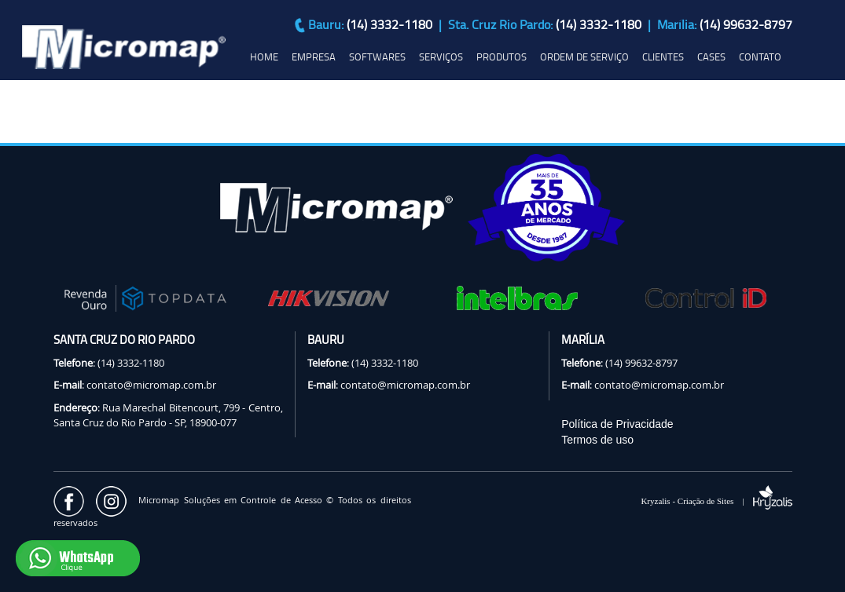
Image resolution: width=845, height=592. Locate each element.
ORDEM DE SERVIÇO (584, 56)
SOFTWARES (377, 56)
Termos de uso (597, 439)
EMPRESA (314, 56)
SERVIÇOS (441, 56)
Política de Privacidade (617, 424)
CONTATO (760, 56)
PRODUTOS (501, 56)
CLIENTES (663, 56)
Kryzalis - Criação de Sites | (716, 501)
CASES (711, 56)
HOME (264, 56)
